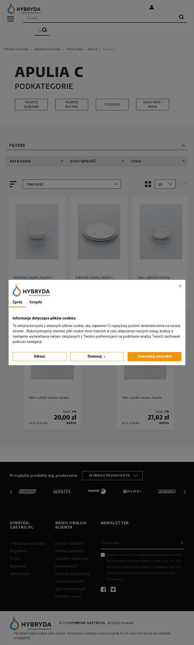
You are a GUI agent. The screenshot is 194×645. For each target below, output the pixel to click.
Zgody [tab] (17, 302)
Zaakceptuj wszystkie (154, 356)
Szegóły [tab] (35, 302)
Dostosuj (97, 356)
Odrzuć (39, 356)
